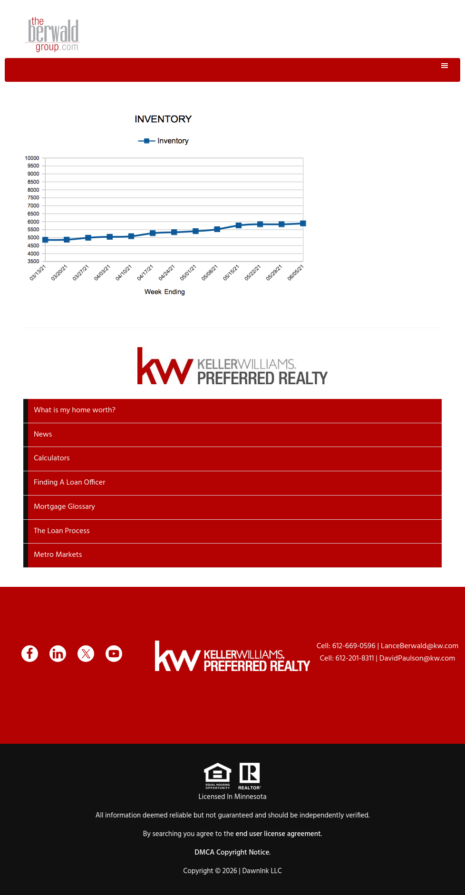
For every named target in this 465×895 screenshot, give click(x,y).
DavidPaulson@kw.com (417, 658)
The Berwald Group (52, 34)
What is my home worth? (75, 410)
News (43, 434)
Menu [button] (232, 70)
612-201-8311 (355, 658)
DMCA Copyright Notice (231, 852)
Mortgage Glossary (64, 507)
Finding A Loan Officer (70, 483)
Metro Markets (58, 555)
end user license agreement (278, 834)
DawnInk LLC (261, 871)
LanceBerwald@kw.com (419, 646)
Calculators (52, 458)
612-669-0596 (354, 646)
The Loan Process (62, 531)
